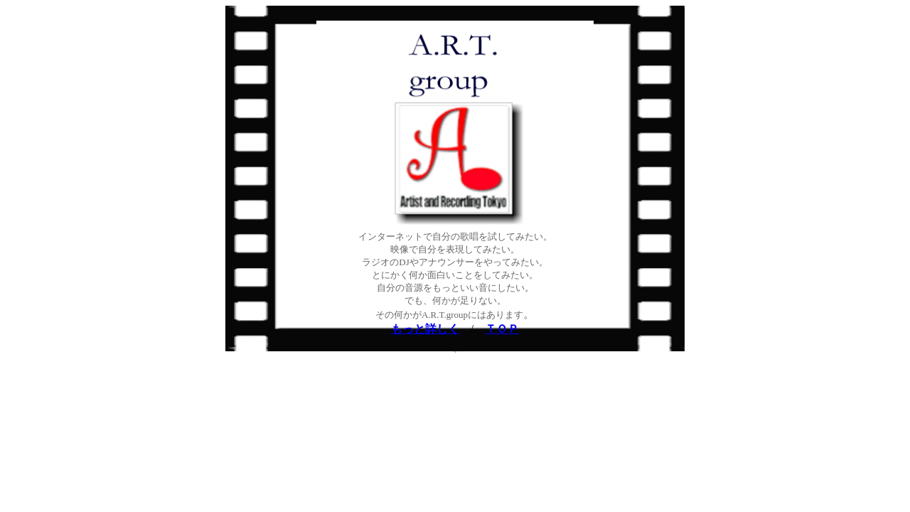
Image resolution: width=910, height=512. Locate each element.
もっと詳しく (425, 329)
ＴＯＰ (502, 329)
